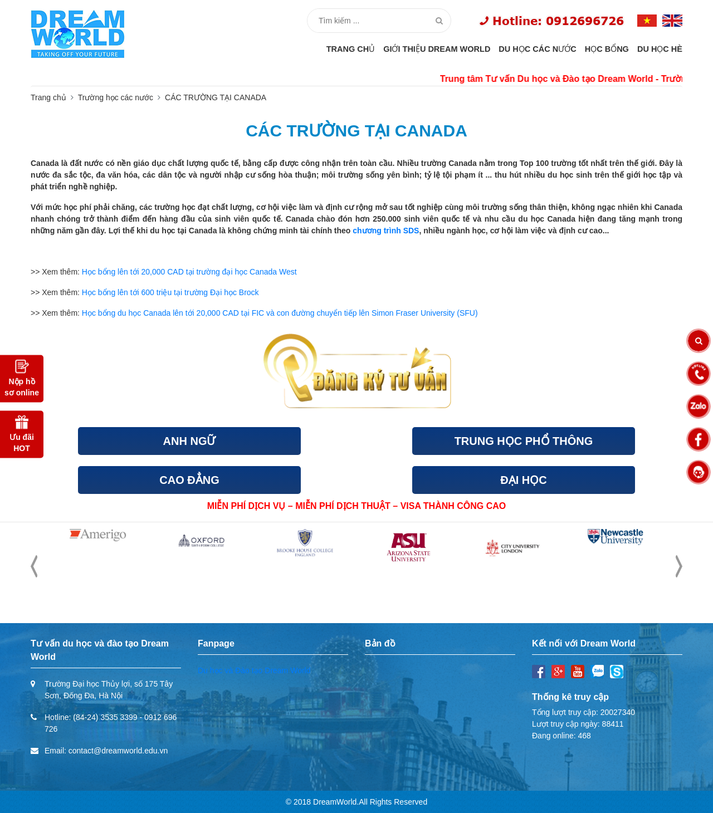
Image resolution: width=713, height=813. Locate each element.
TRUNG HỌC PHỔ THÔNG (524, 441)
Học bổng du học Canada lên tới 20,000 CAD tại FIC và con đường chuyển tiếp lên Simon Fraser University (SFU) (281, 312)
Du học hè (659, 49)
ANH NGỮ (189, 441)
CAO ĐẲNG (189, 480)
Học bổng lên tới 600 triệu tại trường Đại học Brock (170, 292)
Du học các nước (537, 49)
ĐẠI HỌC (523, 480)
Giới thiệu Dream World (436, 49)
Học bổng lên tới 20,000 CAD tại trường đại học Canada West (189, 271)
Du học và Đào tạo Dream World (254, 670)
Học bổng (607, 49)
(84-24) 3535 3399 (105, 717)
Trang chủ (350, 49)
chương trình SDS (386, 230)
